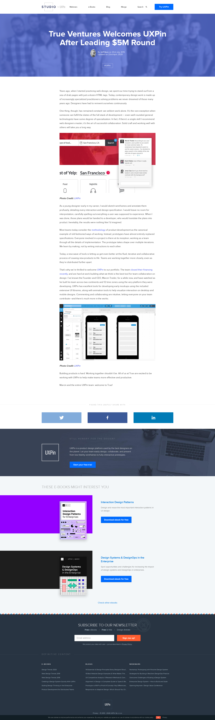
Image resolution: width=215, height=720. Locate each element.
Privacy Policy (127, 644)
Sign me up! (128, 638)
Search (140, 7)
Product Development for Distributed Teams (58, 689)
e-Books (91, 7)
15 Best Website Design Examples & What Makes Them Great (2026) (106, 674)
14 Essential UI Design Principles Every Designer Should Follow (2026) (106, 670)
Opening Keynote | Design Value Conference (145, 685)
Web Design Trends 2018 (51, 678)
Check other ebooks (107, 602)
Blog (108, 7)
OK (158, 717)
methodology (98, 230)
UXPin (77, 198)
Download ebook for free (116, 519)
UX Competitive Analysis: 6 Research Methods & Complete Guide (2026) (106, 678)
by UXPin (61, 7)
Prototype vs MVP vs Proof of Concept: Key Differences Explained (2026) (106, 685)
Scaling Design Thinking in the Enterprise (57, 685)
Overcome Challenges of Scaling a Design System (147, 678)
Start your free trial (82, 464)
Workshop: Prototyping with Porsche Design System (148, 670)
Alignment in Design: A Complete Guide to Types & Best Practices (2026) (106, 682)
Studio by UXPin (48, 7)
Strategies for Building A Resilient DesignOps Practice (149, 674)
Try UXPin (164, 6)
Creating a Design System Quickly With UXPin (58, 682)
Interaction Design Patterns (117, 502)
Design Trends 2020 (49, 670)
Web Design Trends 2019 (51, 674)
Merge (124, 7)
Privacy (95, 713)
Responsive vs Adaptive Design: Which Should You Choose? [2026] (106, 689)
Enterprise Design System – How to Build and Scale (148, 682)
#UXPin (107, 65)
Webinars (73, 7)
